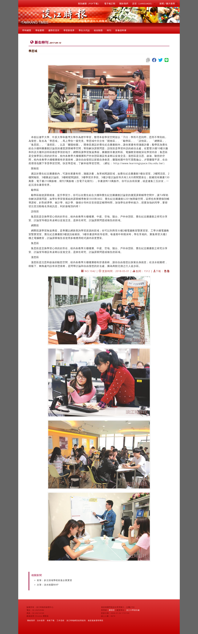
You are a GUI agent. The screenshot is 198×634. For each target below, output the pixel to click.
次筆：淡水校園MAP (48, 584)
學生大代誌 (84, 30)
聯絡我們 (31, 620)
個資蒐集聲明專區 (95, 620)
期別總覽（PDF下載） (89, 3)
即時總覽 (26, 30)
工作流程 (60, 620)
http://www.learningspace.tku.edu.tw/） (139, 163)
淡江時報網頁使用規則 (76, 620)
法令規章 (41, 620)
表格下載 (51, 620)
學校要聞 (39, 30)
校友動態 (98, 30)
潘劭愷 (112, 610)
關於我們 (123, 3)
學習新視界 (69, 30)
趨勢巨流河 (53, 30)
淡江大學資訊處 (133, 610)
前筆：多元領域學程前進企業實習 (54, 580)
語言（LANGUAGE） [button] (143, 3)
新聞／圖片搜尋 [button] (168, 3)
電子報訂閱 (109, 3)
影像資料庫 (120, 30)
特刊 (109, 30)
